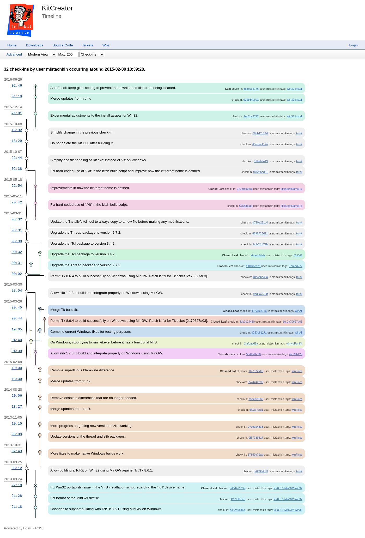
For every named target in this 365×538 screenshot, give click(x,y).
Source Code (63, 45)
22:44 (16, 157)
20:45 (16, 307)
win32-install (294, 88)
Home (12, 45)
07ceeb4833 (255, 426)
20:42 (16, 202)
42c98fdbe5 (238, 499)
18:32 (16, 130)
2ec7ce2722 (251, 116)
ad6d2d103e (237, 488)
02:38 (16, 168)
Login (353, 45)
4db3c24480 (247, 321)
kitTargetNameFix (291, 188)
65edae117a (260, 144)
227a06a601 (244, 188)
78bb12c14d (260, 133)
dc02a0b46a (237, 509)
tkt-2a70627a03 (292, 321)
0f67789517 (255, 437)
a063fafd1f (261, 471)
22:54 (16, 185)
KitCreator (57, 8)
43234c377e (259, 310)
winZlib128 (295, 354)
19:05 (16, 329)
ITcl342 (298, 255)
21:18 (16, 506)
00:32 (16, 252)
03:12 (16, 468)
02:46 (16, 85)
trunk (299, 133)
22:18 (16, 485)
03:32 (16, 219)
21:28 (16, 495)
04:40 (16, 340)
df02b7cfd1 (256, 409)
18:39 (16, 379)
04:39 (16, 351)
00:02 (16, 273)
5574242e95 (255, 382)
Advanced (14, 54)
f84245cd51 (260, 171)
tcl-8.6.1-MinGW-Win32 (287, 488)
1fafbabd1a (251, 343)
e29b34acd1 (251, 99)
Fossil (27, 528)
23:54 (16, 290)
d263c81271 (259, 332)
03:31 (16, 230)
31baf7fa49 (261, 161)
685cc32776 (251, 88)
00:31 (16, 263)
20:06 (16, 395)
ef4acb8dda (258, 255)
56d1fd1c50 (253, 354)
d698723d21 (260, 233)
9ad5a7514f (260, 293)
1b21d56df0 (255, 371)
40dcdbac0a (260, 277)
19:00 (16, 368)
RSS (38, 528)
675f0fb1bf (245, 205)
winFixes (296, 371)
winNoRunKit (294, 343)
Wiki (105, 45)
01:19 (16, 96)
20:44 (16, 318)
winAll (298, 310)
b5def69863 (255, 399)
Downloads (34, 45)
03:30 (16, 241)
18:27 (16, 406)
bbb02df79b (260, 244)
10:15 (16, 423)
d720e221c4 (260, 222)
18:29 (16, 140)
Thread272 (295, 266)
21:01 (16, 113)
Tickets (87, 45)
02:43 (16, 451)
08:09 (16, 434)
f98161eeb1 (253, 266)
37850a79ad (255, 454)
